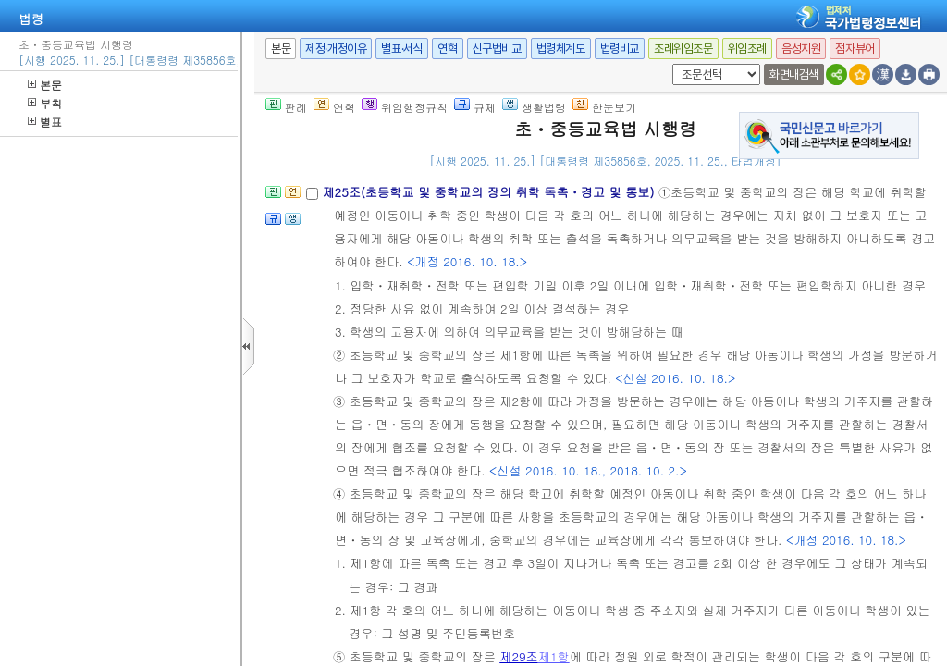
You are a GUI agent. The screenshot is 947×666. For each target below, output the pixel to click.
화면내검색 (793, 74)
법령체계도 (560, 49)
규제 (475, 107)
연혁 (447, 49)
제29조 (518, 656)
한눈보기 (604, 107)
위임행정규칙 (405, 107)
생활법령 (534, 107)
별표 (45, 122)
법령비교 (619, 49)
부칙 (45, 103)
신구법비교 (497, 49)
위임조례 (747, 49)
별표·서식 (402, 49)
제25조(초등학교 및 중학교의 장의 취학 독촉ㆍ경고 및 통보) (490, 192)
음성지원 (800, 49)
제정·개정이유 (335, 49)
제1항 (554, 656)
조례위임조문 (683, 49)
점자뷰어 (854, 49)
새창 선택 (669, 64)
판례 (286, 107)
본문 (45, 84)
